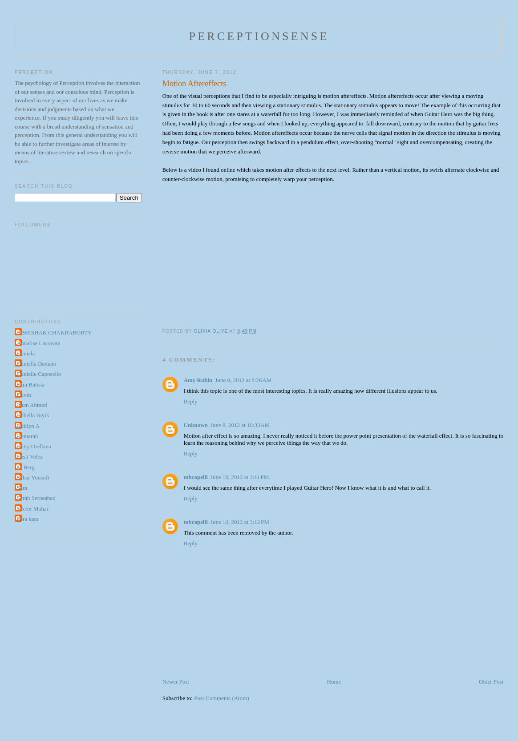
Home (334, 681)
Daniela (26, 353)
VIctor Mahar (33, 508)
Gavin (24, 394)
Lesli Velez (30, 456)
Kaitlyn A (28, 426)
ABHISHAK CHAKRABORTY (54, 332)
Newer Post (175, 681)
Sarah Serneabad (36, 498)
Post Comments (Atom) (221, 698)
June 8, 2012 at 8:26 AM (243, 380)
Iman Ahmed (32, 405)
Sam (22, 487)
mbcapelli (196, 477)
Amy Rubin (198, 380)
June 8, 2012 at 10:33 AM (240, 425)
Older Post (491, 681)
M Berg (26, 467)
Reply (191, 401)
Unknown (196, 425)
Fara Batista (31, 384)
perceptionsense (259, 36)
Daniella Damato (36, 363)
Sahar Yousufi (33, 477)
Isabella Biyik (33, 415)
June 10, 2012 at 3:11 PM (239, 477)
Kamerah (27, 436)
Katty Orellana (34, 446)
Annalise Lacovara (39, 343)
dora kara (28, 518)
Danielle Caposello (39, 373)
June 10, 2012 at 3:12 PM (239, 522)
